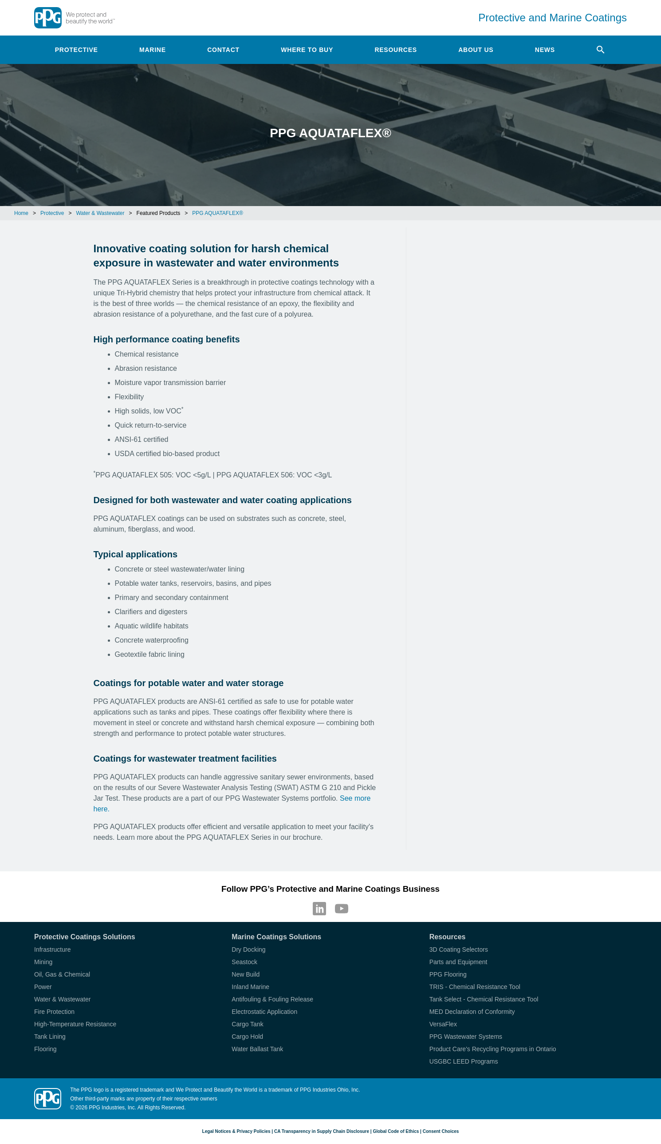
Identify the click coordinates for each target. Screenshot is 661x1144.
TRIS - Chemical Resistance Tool (474, 986)
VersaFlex (443, 1024)
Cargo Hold (247, 1036)
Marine (152, 49)
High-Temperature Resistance (75, 1024)
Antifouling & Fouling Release (272, 999)
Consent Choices (441, 1131)
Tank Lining (50, 1036)
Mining (43, 961)
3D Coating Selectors (458, 949)
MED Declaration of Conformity (472, 1011)
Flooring (45, 1049)
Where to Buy (307, 49)
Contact (223, 49)
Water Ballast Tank (257, 1049)
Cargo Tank (247, 1024)
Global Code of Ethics (396, 1131)
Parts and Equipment (458, 961)
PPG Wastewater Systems (465, 1036)
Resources (395, 49)
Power (43, 986)
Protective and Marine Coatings (552, 18)
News (545, 49)
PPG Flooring (448, 974)
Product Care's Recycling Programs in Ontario (492, 1049)
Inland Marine (250, 986)
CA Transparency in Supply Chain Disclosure (321, 1131)
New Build (246, 974)
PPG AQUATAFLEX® (217, 213)
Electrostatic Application (264, 1011)
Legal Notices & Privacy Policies (236, 1131)
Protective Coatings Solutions (84, 937)
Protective (76, 49)
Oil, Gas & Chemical (62, 974)
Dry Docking (248, 949)
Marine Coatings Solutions (276, 937)
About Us (475, 49)
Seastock (244, 961)
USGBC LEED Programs (463, 1061)
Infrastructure (52, 949)
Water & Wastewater (100, 213)
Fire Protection (54, 1011)
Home (21, 213)
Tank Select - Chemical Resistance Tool (484, 999)
